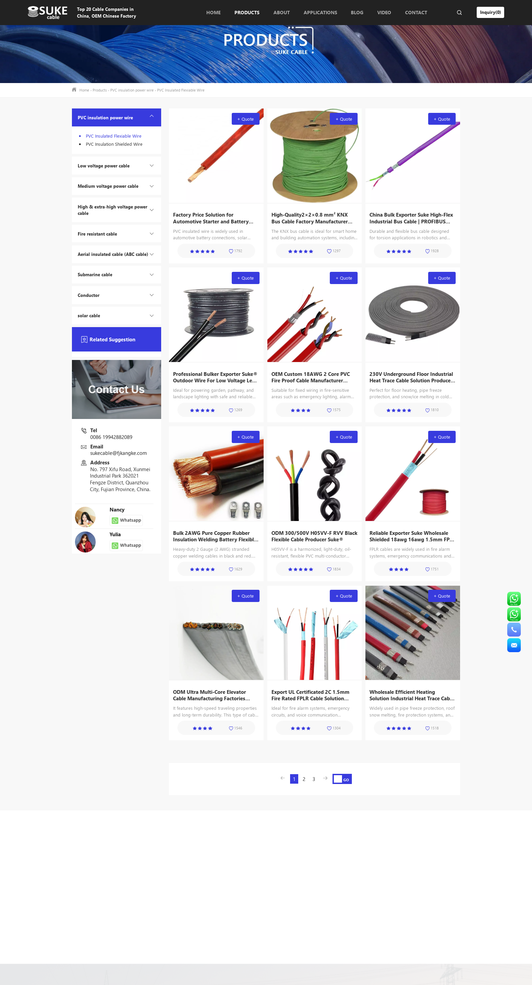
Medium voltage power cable (108, 186)
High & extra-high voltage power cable (112, 210)
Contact (416, 12)
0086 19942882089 (111, 437)
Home (213, 12)
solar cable (89, 315)
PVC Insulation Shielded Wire (114, 144)
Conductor (88, 295)
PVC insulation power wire (132, 90)
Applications (320, 12)
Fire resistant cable (97, 234)
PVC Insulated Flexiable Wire (181, 90)
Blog (357, 12)
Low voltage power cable (104, 165)
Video (384, 12)
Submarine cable (95, 274)
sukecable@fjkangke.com (118, 452)
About (281, 12)
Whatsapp (126, 520)
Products (247, 12)
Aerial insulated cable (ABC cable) (113, 254)
